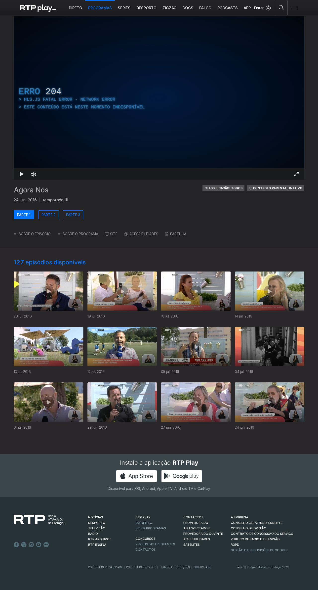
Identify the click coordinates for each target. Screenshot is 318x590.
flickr (46, 544)
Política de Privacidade (105, 567)
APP (247, 7)
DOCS (188, 7)
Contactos (146, 549)
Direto (75, 7)
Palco (205, 7)
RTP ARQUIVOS (100, 539)
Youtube (38, 544)
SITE (111, 234)
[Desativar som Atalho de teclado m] (34, 174)
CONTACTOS (193, 517)
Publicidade (202, 567)
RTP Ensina (97, 544)
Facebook (16, 544)
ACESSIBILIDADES (141, 234)
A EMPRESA (239, 517)
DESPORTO (96, 523)
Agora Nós (31, 190)
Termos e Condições (174, 567)
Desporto (146, 7)
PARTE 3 (73, 215)
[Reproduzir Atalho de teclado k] (22, 174)
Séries (124, 7)
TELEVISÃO (96, 528)
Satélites (191, 544)
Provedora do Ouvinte (203, 534)
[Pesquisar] (281, 7)
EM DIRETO (144, 523)
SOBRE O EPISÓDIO (32, 234)
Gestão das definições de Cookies (259, 550)
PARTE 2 (48, 215)
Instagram (31, 544)
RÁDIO (93, 534)
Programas (100, 7)
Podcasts (227, 7)
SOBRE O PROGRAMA (78, 234)
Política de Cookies (141, 567)
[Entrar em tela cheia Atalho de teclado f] (296, 174)
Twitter (24, 544)
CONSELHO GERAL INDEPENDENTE (256, 523)
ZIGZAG (169, 7)
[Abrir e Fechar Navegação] (294, 8)
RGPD (235, 544)
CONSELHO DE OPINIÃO (248, 528)
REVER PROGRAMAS (151, 528)
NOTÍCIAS (95, 517)
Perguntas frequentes (155, 544)
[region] (159, 98)
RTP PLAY (143, 517)
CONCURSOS (146, 539)
